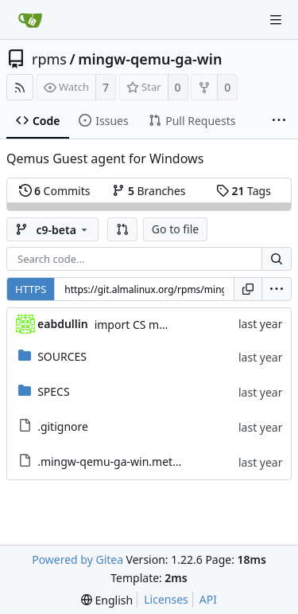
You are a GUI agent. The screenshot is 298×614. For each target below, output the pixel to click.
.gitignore (62, 426)
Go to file (175, 229)
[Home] (30, 20)
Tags (243, 190)
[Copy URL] (248, 289)
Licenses (166, 599)
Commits (55, 190)
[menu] (276, 289)
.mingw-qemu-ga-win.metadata (119, 461)
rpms (49, 59)
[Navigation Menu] (275, 20)
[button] (122, 229)
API (208, 599)
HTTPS (30, 289)
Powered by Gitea (77, 559)
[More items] (279, 121)
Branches (148, 190)
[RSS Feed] (19, 87)
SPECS (53, 391)
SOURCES (62, 356)
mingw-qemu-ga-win (150, 59)
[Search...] (276, 259)
